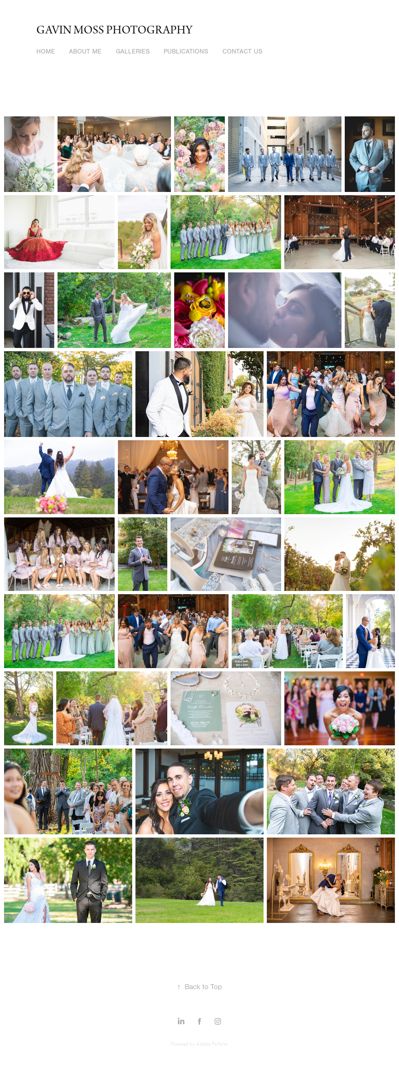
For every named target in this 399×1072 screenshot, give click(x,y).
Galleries (133, 51)
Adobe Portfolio (212, 1044)
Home (45, 51)
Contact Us (242, 51)
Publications (186, 51)
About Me (85, 51)
